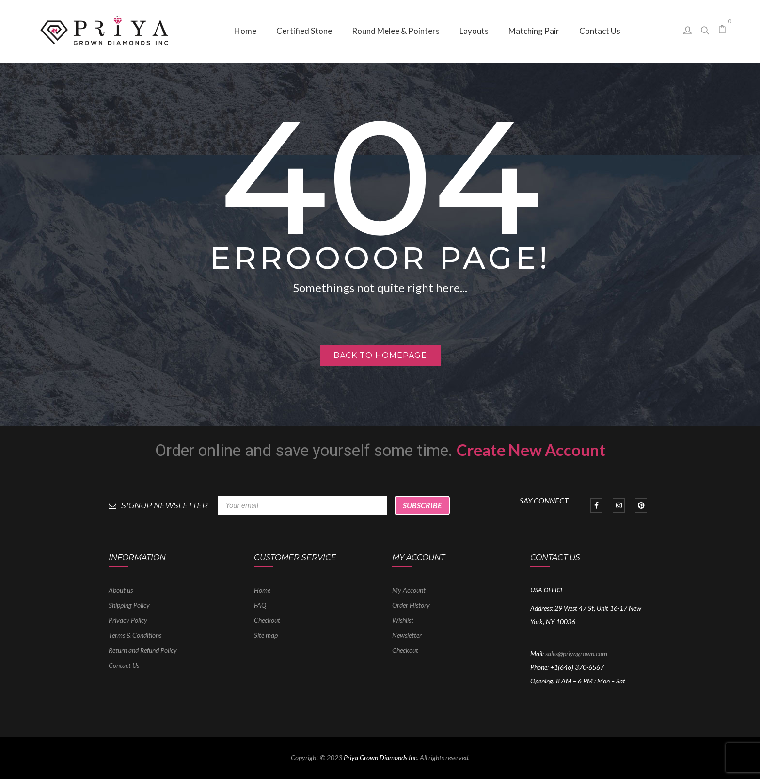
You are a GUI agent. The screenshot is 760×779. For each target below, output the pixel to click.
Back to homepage (380, 355)
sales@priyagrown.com (576, 653)
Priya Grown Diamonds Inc (380, 757)
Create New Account (531, 449)
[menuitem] (245, 31)
